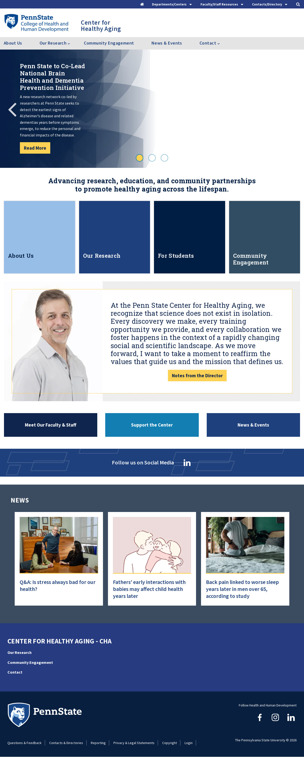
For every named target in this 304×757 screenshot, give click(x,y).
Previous (12, 108)
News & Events (167, 43)
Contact (14, 672)
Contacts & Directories (66, 743)
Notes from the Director (197, 375)
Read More (35, 148)
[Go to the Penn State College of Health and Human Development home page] (36, 22)
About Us (13, 43)
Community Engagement (109, 43)
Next (291, 108)
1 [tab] (139, 158)
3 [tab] (164, 158)
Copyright (169, 743)
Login (189, 743)
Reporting (98, 743)
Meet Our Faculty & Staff (50, 425)
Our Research (19, 652)
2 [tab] (152, 158)
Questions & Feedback (24, 743)
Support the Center (152, 425)
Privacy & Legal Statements (133, 743)
